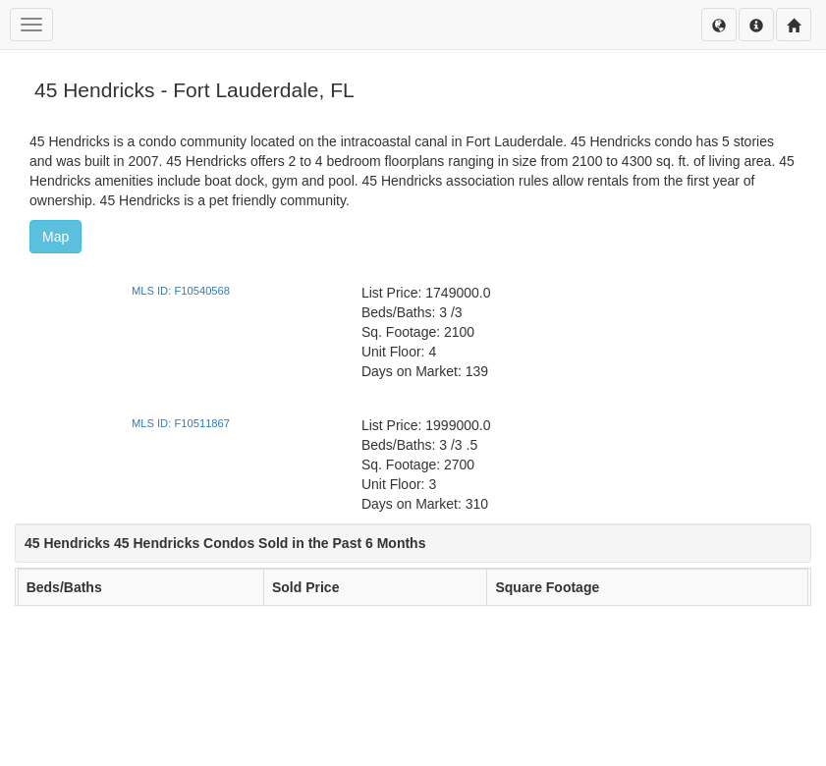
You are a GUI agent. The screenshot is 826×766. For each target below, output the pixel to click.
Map (55, 237)
